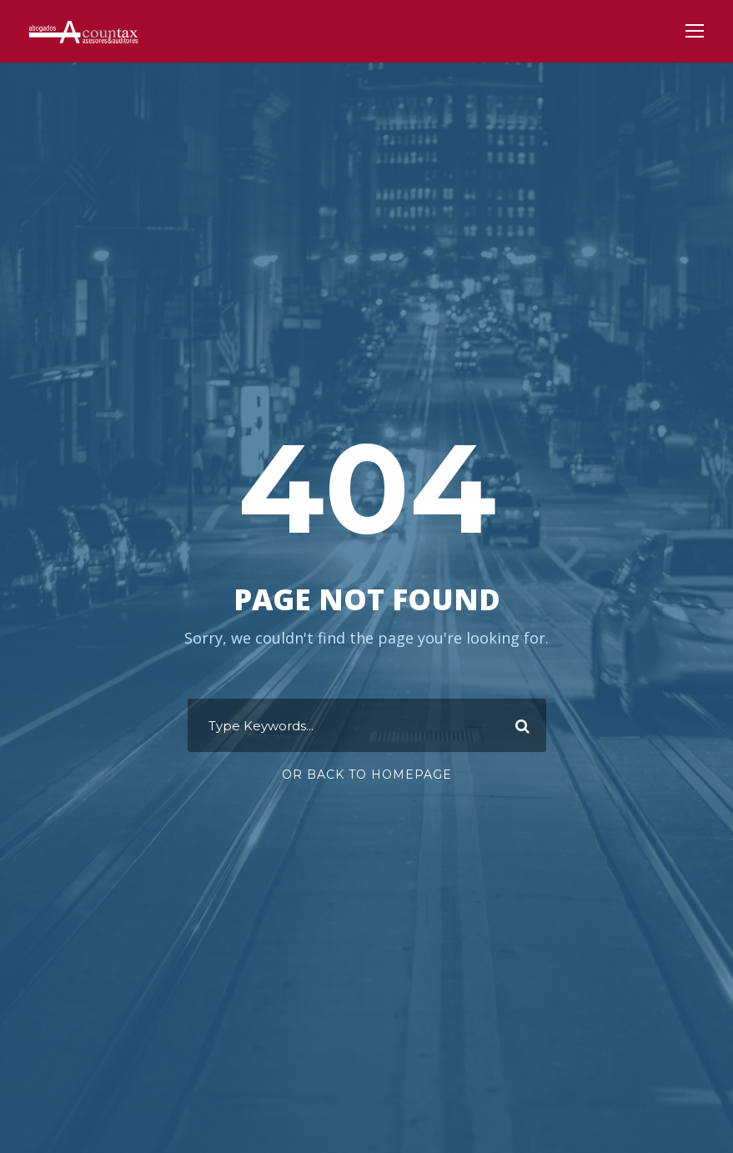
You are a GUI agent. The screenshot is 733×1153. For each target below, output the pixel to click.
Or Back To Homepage (367, 774)
